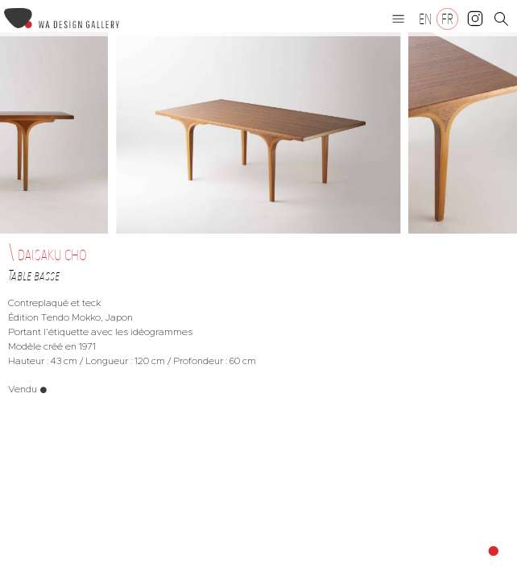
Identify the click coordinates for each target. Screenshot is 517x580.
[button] (399, 18)
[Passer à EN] (425, 19)
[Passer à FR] (447, 19)
